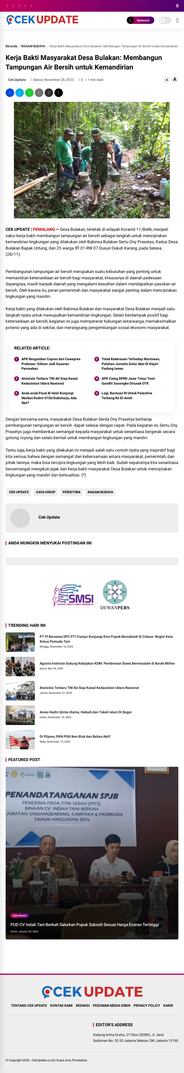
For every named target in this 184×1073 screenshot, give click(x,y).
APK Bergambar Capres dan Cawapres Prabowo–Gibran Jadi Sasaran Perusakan (50, 363)
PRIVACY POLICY (147, 1005)
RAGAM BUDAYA (33, 46)
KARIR (168, 1005)
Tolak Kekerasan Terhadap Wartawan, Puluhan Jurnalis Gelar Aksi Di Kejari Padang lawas (131, 363)
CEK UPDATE (18, 492)
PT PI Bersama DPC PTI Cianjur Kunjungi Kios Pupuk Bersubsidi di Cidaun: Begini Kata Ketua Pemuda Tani (106, 639)
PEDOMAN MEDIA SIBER (111, 1005)
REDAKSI (83, 1005)
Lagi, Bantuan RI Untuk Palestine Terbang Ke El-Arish (127, 395)
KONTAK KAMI (61, 1005)
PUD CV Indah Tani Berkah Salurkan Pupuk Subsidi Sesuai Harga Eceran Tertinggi (84, 924)
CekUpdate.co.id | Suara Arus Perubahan (59, 1060)
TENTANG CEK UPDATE (29, 1005)
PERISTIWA (70, 492)
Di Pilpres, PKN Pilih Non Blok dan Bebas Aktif (75, 736)
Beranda (11, 46)
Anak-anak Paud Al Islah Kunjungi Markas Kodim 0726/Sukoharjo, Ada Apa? (49, 398)
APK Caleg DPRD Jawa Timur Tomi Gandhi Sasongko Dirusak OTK (128, 381)
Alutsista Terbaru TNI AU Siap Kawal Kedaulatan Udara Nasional (49, 381)
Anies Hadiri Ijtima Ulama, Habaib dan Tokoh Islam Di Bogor (86, 712)
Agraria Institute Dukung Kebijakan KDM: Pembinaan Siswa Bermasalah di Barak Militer (107, 663)
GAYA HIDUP (44, 492)
